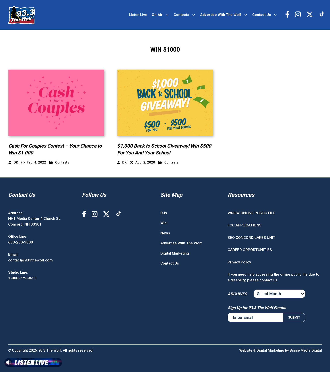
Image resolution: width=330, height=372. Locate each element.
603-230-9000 (20, 242)
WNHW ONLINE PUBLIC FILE (251, 213)
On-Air (157, 15)
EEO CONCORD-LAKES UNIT (252, 237)
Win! (163, 223)
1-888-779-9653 (22, 278)
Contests (181, 15)
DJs (163, 213)
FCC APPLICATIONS (245, 225)
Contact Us (261, 15)
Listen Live (138, 15)
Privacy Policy (239, 262)
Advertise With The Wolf (220, 15)
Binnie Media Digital (306, 350)
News (165, 233)
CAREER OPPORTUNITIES (250, 249)
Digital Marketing (174, 253)
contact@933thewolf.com (30, 260)
